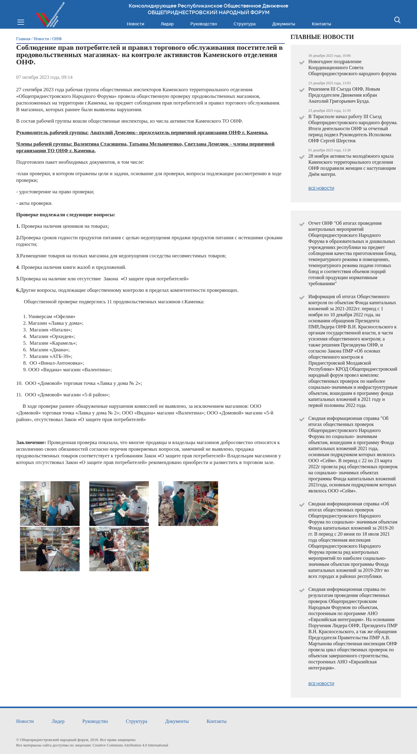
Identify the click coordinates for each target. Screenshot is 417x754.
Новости (135, 23)
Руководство (203, 23)
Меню (20, 21)
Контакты (321, 23)
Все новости (321, 188)
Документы (283, 23)
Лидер (167, 23)
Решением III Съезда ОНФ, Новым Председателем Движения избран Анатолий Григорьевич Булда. (344, 95)
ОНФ (57, 39)
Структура (245, 23)
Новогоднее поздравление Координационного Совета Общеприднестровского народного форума (353, 67)
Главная (23, 39)
